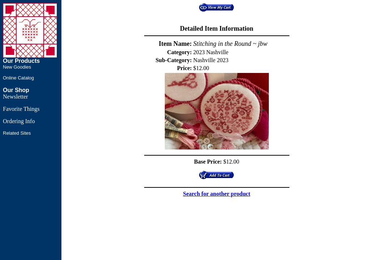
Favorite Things (21, 109)
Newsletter (15, 97)
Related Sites (17, 133)
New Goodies (17, 67)
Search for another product (216, 194)
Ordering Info (19, 121)
